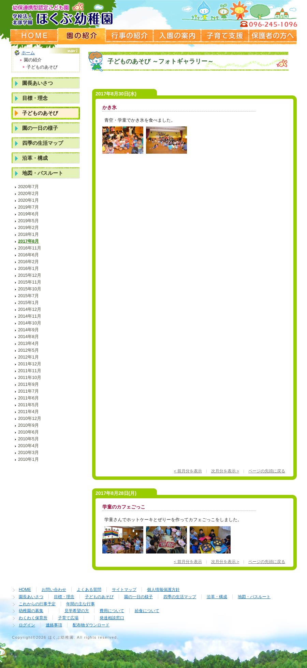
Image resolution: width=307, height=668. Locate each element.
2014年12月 (29, 309)
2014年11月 (29, 316)
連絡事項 (54, 625)
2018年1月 (28, 234)
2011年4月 (28, 411)
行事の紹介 (130, 35)
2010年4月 (28, 445)
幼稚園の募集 (31, 610)
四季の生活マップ (42, 143)
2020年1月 (28, 200)
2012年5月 (28, 350)
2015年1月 (28, 302)
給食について (147, 610)
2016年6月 (28, 255)
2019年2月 (28, 227)
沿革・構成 (35, 158)
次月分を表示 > (225, 471)
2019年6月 (28, 214)
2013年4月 (28, 343)
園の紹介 (82, 35)
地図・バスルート (42, 173)
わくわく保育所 (33, 618)
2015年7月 (28, 295)
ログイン (27, 625)
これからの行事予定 (37, 604)
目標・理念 (35, 98)
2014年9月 (28, 330)
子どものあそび (40, 113)
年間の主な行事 (80, 604)
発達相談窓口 (112, 618)
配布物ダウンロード (91, 625)
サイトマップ (124, 589)
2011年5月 (28, 405)
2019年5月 (28, 220)
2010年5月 (28, 439)
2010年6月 (28, 432)
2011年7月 (28, 391)
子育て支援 (225, 35)
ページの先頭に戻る (266, 471)
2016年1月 (28, 268)
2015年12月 (29, 275)
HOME (25, 589)
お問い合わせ (54, 589)
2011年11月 (29, 370)
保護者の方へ (273, 35)
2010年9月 (28, 425)
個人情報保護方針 (163, 589)
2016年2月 (28, 261)
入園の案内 (177, 35)
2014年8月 (28, 336)
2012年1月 (28, 357)
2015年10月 (29, 289)
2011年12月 (29, 364)
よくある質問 (89, 589)
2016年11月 (29, 248)
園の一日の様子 (40, 128)
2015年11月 (29, 282)
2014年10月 (29, 323)
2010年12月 (29, 418)
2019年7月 (28, 207)
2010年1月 (28, 459)
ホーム (28, 52)
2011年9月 (28, 384)
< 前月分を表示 (188, 471)
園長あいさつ (37, 83)
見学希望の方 (76, 610)
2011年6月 (28, 398)
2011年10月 (29, 377)
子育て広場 (68, 618)
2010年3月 (28, 452)
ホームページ (34, 35)
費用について (112, 610)
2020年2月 (28, 193)
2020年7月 (28, 186)
